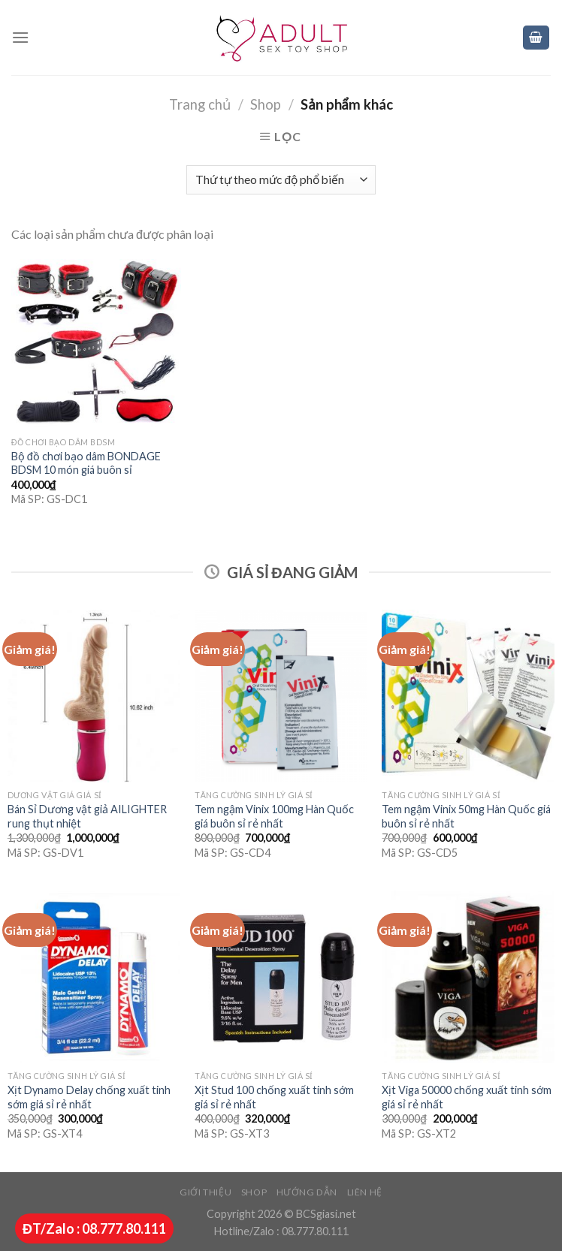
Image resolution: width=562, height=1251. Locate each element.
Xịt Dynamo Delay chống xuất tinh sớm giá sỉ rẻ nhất (89, 1097)
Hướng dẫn (307, 1192)
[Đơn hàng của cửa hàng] (281, 179)
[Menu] (20, 37)
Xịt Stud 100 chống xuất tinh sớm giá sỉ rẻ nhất (274, 1097)
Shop (265, 104)
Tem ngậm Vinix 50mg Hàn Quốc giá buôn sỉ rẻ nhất (466, 816)
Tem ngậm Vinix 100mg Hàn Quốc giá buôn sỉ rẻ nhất (274, 816)
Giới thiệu (205, 1192)
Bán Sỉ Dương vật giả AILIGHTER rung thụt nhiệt (87, 816)
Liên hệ (364, 1192)
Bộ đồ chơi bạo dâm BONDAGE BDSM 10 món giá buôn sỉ (86, 463)
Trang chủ (200, 104)
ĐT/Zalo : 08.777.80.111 (94, 1228)
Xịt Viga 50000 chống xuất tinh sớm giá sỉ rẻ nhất (466, 1097)
